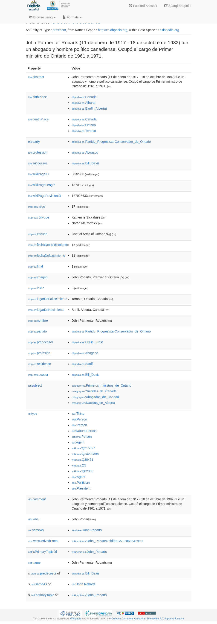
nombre (38, 320)
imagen (38, 277)
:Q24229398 (85, 454)
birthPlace (37, 97)
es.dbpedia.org (168, 30)
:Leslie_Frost (87, 342)
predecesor (40, 342)
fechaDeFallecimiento (48, 245)
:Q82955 (82, 471)
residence (39, 364)
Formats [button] (72, 17)
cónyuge (38, 217)
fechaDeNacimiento (46, 255)
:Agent (78, 442)
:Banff (82, 364)
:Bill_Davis (85, 163)
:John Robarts (87, 530)
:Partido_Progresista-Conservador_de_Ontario (111, 141)
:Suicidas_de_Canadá (94, 391)
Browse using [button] (42, 17)
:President (81, 488)
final (35, 266)
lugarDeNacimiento (46, 310)
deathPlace (38, 119)
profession (37, 152)
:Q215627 (83, 448)
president (59, 30)
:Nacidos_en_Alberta (93, 403)
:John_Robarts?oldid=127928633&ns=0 (107, 541)
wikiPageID (38, 174)
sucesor (38, 374)
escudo (37, 234)
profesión (39, 353)
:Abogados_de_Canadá (95, 397)
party (34, 141)
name (34, 562)
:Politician (81, 482)
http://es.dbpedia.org (112, 30)
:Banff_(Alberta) (89, 108)
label (33, 519)
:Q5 (79, 465)
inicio (36, 288)
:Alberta (83, 103)
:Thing (78, 413)
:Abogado (85, 152)
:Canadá (84, 97)
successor (37, 163)
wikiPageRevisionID (44, 196)
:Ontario (84, 125)
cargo (36, 206)
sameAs (36, 530)
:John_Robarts (89, 552)
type (33, 413)
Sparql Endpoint (177, 6)
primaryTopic (42, 595)
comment (37, 499)
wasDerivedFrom (43, 541)
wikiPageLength (41, 185)
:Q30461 (82, 459)
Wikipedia (75, 618)
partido (37, 331)
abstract (36, 77)
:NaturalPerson (84, 431)
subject (35, 385)
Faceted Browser (143, 6)
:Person (79, 419)
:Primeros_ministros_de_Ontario (101, 385)
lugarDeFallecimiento (47, 299)
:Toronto (84, 131)
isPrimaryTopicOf (42, 552)
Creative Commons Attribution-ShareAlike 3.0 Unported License (147, 618)
